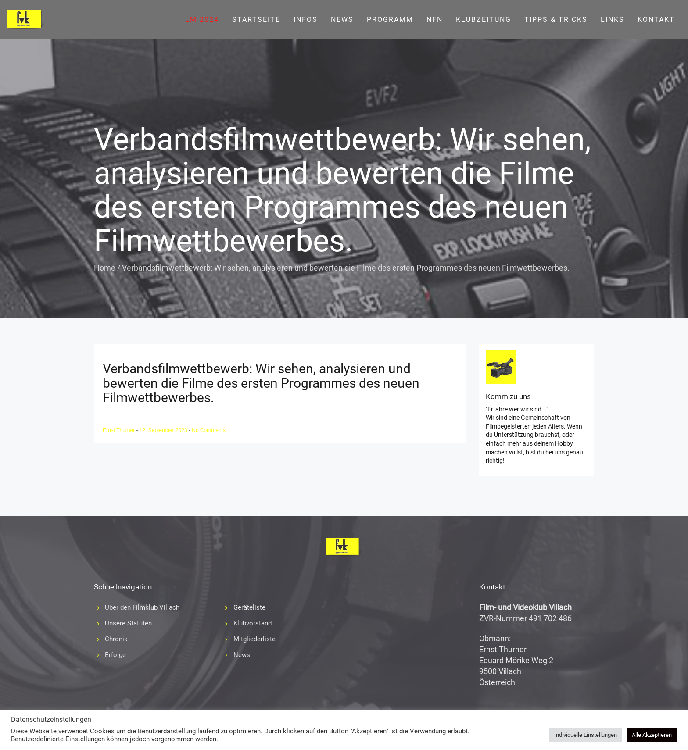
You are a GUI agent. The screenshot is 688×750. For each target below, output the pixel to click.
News (342, 19)
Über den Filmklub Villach (142, 607)
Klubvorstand (252, 623)
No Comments (209, 430)
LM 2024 (202, 19)
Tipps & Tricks (556, 19)
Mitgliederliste (254, 639)
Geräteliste (249, 607)
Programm (390, 19)
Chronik (116, 639)
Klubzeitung (483, 19)
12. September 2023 (164, 430)
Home (104, 267)
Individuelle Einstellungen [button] (585, 735)
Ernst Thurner (119, 430)
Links (612, 19)
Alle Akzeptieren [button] (652, 735)
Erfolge (115, 655)
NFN (434, 19)
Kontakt (656, 19)
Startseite (256, 19)
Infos (306, 19)
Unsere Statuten (128, 623)
